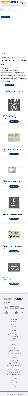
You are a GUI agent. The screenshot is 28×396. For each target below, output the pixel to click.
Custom (14, 343)
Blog (14, 353)
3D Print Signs (14, 367)
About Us (14, 326)
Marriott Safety (16, 57)
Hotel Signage (14, 338)
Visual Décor (14, 372)
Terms (14, 389)
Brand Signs (12, 9)
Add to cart (9, 84)
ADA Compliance (14, 355)
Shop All (14, 345)
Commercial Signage (14, 340)
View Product (14, 121)
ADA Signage (14, 342)
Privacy (14, 391)
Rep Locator (14, 388)
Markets (14, 332)
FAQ (14, 352)
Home (4, 9)
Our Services (14, 365)
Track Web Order (14, 357)
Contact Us (14, 386)
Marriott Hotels (5, 57)
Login (19, 318)
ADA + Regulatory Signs (14, 371)
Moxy (23, 57)
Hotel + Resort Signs (14, 369)
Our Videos (14, 330)
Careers (14, 328)
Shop (8, 9)
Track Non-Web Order (14, 359)
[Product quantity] (2, 85)
